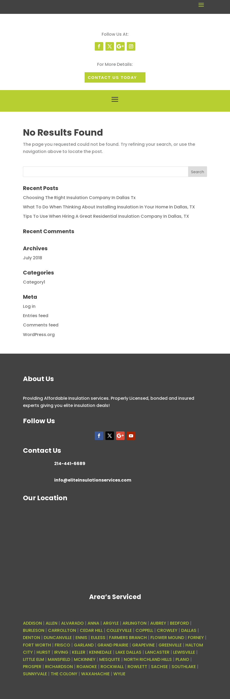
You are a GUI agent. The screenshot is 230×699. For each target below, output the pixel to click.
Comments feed (40, 325)
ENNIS (81, 638)
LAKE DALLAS (128, 652)
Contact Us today (112, 77)
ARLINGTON (134, 623)
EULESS (98, 638)
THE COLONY (64, 674)
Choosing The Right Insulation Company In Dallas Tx (79, 198)
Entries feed (35, 316)
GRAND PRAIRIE (112, 645)
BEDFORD (179, 623)
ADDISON (32, 623)
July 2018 (32, 258)
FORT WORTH (37, 645)
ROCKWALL (112, 667)
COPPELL (144, 630)
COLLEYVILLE (119, 630)
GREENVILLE (170, 645)
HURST (43, 652)
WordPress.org (39, 335)
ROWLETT (137, 667)
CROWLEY (167, 630)
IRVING (61, 652)
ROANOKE (87, 667)
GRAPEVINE (143, 645)
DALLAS (188, 630)
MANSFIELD (59, 659)
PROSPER (32, 667)
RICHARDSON (59, 667)
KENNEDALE (100, 652)
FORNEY (196, 638)
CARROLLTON (62, 630)
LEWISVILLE (184, 652)
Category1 (34, 282)
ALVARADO (72, 623)
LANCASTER (157, 652)
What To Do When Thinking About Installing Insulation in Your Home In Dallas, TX (109, 207)
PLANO (182, 659)
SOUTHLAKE (184, 667)
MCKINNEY (85, 659)
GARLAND (84, 645)
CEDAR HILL (91, 630)
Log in (29, 306)
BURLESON (33, 630)
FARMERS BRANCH (128, 638)
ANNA (93, 623)
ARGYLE (111, 623)
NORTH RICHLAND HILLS (148, 659)
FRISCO (62, 645)
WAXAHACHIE (95, 674)
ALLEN (51, 623)
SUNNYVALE (35, 674)
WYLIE (119, 674)
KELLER (78, 652)
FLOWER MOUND (167, 638)
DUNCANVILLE (58, 638)
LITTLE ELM (33, 659)
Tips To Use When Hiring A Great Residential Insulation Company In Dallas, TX (106, 216)
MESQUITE (109, 659)
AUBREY (158, 623)
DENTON (31, 638)
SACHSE (159, 667)
